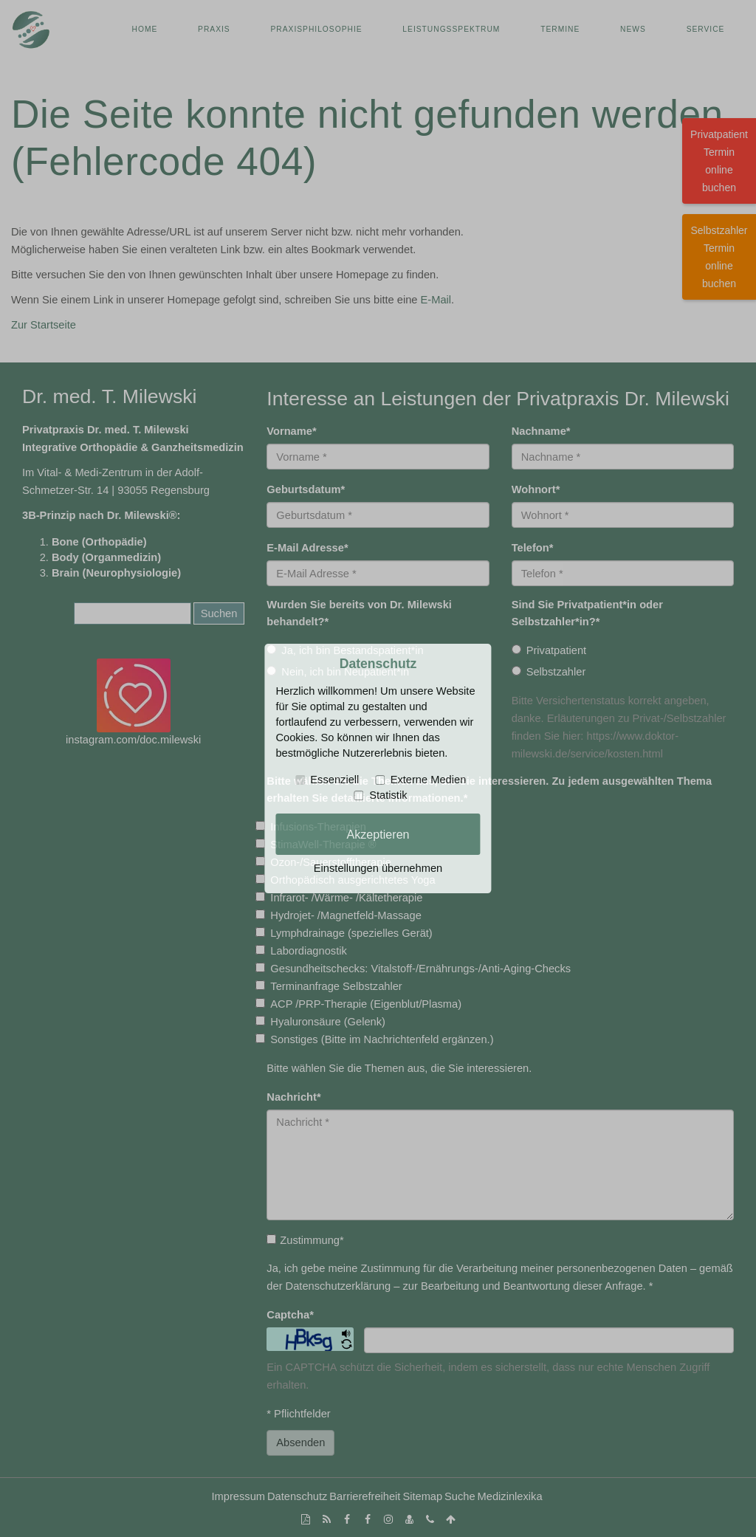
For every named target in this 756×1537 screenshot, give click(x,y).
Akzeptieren (377, 834)
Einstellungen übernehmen (378, 868)
